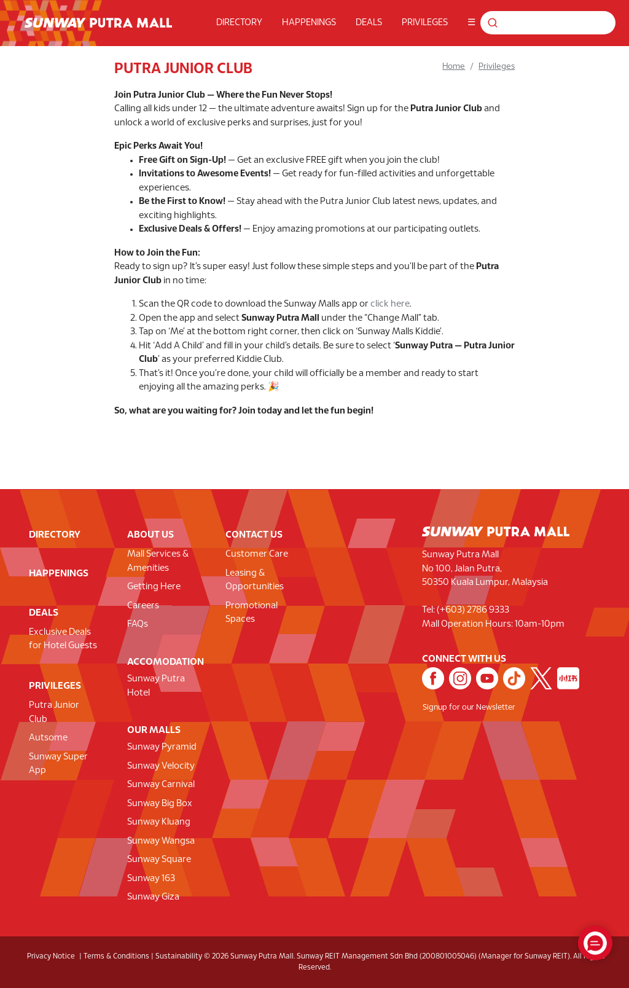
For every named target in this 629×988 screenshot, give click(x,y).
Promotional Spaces (251, 613)
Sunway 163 (151, 878)
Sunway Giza (153, 897)
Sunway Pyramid (162, 747)
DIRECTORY (239, 22)
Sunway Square (159, 859)
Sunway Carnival (161, 784)
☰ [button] (471, 22)
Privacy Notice (51, 956)
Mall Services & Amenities (158, 561)
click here (390, 304)
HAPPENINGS (309, 22)
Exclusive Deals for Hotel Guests (63, 639)
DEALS (369, 22)
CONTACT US (254, 534)
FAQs (137, 624)
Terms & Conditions (116, 956)
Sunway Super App (58, 764)
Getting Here (154, 586)
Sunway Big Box (159, 803)
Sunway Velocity (161, 766)
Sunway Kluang (158, 822)
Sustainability (178, 956)
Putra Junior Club (54, 712)
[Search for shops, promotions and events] (551, 22)
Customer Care (256, 554)
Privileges (497, 67)
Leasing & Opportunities (254, 580)
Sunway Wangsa (161, 841)
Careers (143, 606)
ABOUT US (150, 534)
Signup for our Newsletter (469, 708)
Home (453, 67)
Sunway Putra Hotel (156, 686)
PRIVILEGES (425, 22)
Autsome (48, 738)
